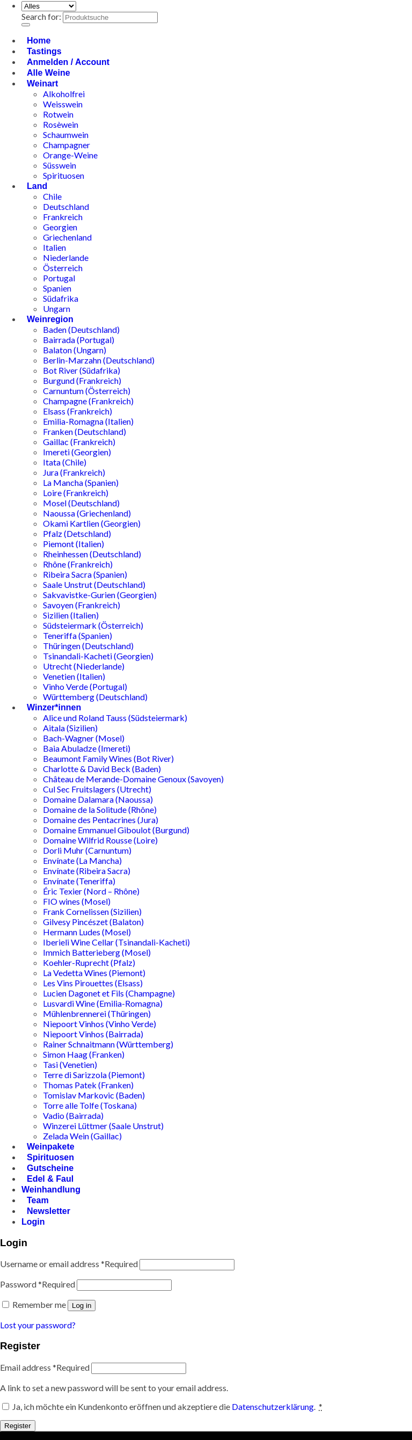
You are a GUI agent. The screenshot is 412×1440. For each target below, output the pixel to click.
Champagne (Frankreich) (88, 401)
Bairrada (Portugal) (78, 339)
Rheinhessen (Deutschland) (92, 554)
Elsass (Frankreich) (77, 411)
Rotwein (58, 114)
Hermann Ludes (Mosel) (87, 932)
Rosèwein (60, 124)
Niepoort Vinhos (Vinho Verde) (99, 1024)
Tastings (44, 51)
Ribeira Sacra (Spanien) (85, 574)
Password (37, 1284)
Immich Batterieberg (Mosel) (97, 952)
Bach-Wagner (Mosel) (83, 738)
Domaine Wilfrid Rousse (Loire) (100, 840)
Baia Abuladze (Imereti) (86, 748)
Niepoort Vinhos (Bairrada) (93, 1034)
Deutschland (66, 206)
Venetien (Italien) (74, 676)
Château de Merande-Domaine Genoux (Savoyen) (133, 779)
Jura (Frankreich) (74, 472)
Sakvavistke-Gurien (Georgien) (100, 595)
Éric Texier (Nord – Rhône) (91, 891)
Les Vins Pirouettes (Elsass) (93, 983)
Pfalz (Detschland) (77, 533)
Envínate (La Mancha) (82, 860)
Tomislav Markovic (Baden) (94, 1095)
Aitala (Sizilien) (70, 728)
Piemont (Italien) (73, 544)
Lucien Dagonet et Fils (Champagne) (109, 993)
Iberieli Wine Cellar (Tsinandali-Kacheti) (116, 942)
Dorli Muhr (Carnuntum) (87, 850)
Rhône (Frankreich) (78, 564)
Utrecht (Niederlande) (83, 666)
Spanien (57, 288)
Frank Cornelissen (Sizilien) (92, 911)
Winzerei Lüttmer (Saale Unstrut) (103, 1126)
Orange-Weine (70, 155)
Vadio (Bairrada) (73, 1115)
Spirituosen (63, 175)
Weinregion (50, 319)
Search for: (41, 16)
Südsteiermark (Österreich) (93, 625)
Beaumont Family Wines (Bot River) (108, 758)
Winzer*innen (54, 707)
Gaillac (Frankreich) (79, 442)
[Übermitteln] (25, 24)
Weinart (42, 83)
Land (37, 186)
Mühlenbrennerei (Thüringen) (97, 1013)
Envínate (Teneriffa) (79, 881)
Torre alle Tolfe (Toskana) (90, 1105)
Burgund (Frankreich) (82, 380)
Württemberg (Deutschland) (95, 697)
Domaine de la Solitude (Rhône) (100, 809)
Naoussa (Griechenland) (87, 513)
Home (38, 40)
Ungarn (56, 308)
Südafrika (60, 298)
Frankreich (63, 217)
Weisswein (63, 104)
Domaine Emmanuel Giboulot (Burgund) (116, 830)
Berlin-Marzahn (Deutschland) (98, 360)
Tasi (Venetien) (70, 1064)
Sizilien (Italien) (71, 615)
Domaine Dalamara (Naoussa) (98, 799)
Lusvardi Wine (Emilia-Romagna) (103, 1003)
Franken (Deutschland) (84, 431)
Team (38, 1200)
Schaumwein (66, 134)
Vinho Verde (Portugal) (85, 686)
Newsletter (48, 1211)
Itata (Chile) (64, 462)
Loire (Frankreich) (75, 493)
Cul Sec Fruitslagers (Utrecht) (97, 789)
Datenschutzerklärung (273, 1406)
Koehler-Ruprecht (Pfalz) (89, 962)
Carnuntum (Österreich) (86, 391)
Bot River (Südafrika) (81, 370)
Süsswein (59, 165)
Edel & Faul (50, 1178)
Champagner (66, 145)
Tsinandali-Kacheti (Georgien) (98, 656)
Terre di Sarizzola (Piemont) (94, 1075)
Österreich (63, 268)
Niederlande (66, 257)
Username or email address (69, 1264)
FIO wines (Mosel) (77, 901)
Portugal (59, 278)
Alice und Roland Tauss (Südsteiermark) (115, 717)
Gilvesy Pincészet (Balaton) (93, 922)
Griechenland (67, 237)
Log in (81, 1305)
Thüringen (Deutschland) (88, 646)
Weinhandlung (50, 1189)
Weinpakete (51, 1146)
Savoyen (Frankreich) (81, 605)
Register (17, 1426)
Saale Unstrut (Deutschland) (94, 584)
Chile (52, 196)
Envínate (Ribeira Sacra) (86, 871)
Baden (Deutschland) (81, 329)
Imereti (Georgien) (77, 452)
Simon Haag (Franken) (83, 1054)
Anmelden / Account (68, 62)
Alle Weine (48, 72)
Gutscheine (50, 1168)
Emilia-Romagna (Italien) (88, 421)
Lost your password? (38, 1325)
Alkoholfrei (64, 94)
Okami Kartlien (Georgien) (92, 523)
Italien (54, 247)
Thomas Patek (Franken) (88, 1085)
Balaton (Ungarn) (74, 350)
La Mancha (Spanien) (81, 482)
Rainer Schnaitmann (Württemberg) (108, 1044)
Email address (45, 1367)
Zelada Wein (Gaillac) (82, 1136)
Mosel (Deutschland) (81, 503)
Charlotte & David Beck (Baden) (102, 768)
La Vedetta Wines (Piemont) (94, 973)
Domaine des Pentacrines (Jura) (100, 819)
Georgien (60, 227)
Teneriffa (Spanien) (77, 635)
